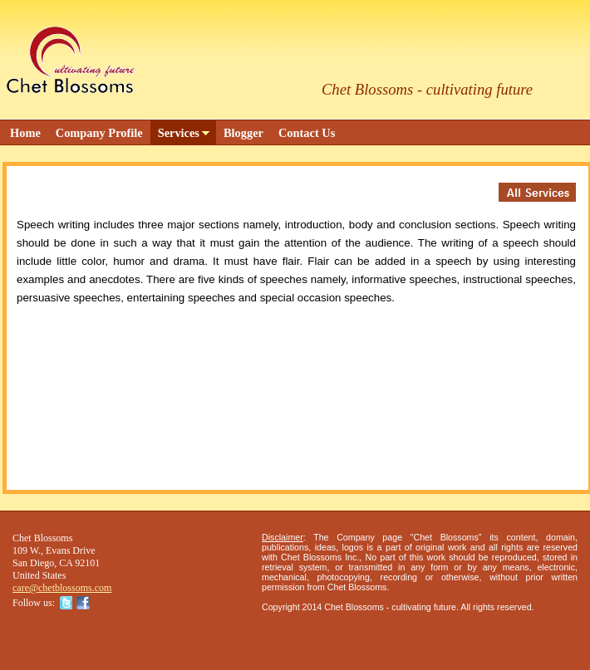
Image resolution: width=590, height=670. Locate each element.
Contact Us (306, 132)
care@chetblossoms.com (61, 588)
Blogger (243, 132)
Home (25, 132)
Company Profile (99, 132)
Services (178, 132)
